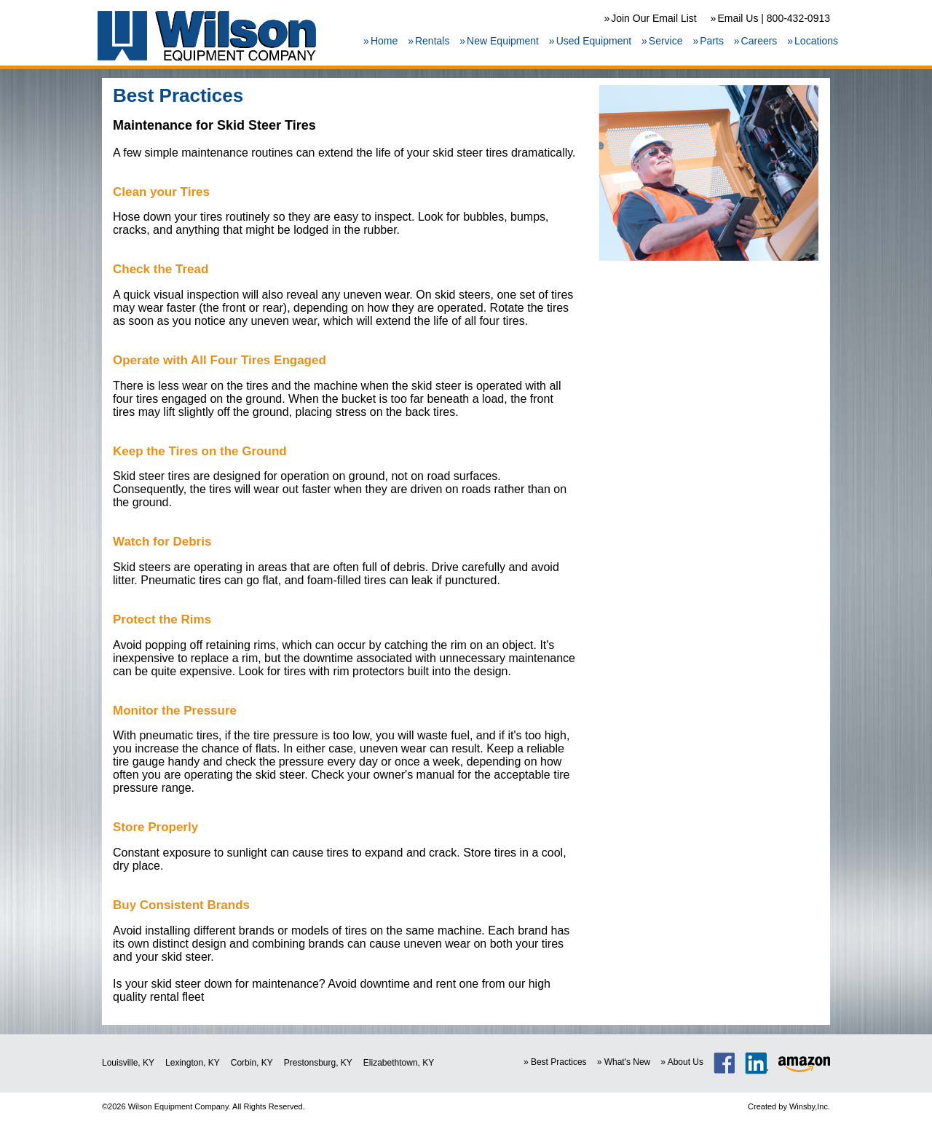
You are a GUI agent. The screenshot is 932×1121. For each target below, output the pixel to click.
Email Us (737, 18)
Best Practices (559, 1062)
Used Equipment (594, 41)
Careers (759, 41)
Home (384, 41)
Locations (816, 41)
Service (666, 41)
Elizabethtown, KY (398, 1063)
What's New (627, 1062)
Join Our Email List (653, 18)
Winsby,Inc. (809, 1106)
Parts (712, 41)
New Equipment (503, 41)
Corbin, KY (252, 1063)
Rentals (432, 41)
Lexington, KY (192, 1063)
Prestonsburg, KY (318, 1063)
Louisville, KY (128, 1063)
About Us (685, 1062)
